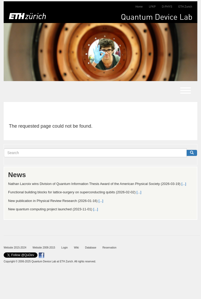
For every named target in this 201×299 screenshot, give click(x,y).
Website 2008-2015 (43, 247)
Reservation (109, 247)
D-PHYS (167, 6)
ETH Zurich (185, 6)
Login (64, 247)
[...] (183, 184)
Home (139, 6)
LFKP (152, 6)
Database (90, 247)
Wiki (76, 247)
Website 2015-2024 (15, 247)
